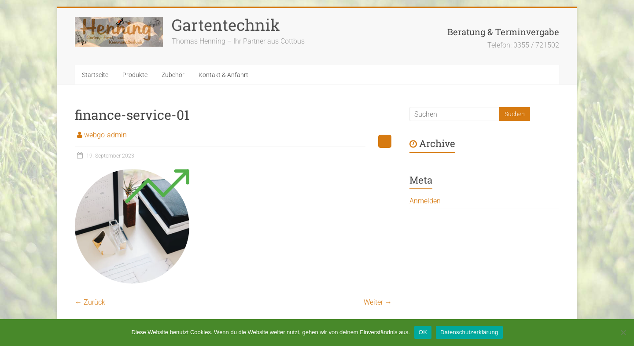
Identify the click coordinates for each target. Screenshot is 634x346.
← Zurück (90, 302)
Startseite (95, 74)
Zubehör (173, 74)
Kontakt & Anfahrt (223, 74)
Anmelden (425, 201)
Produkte (134, 74)
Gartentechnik (226, 24)
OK (423, 332)
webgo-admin (105, 135)
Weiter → (378, 302)
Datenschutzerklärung (469, 332)
